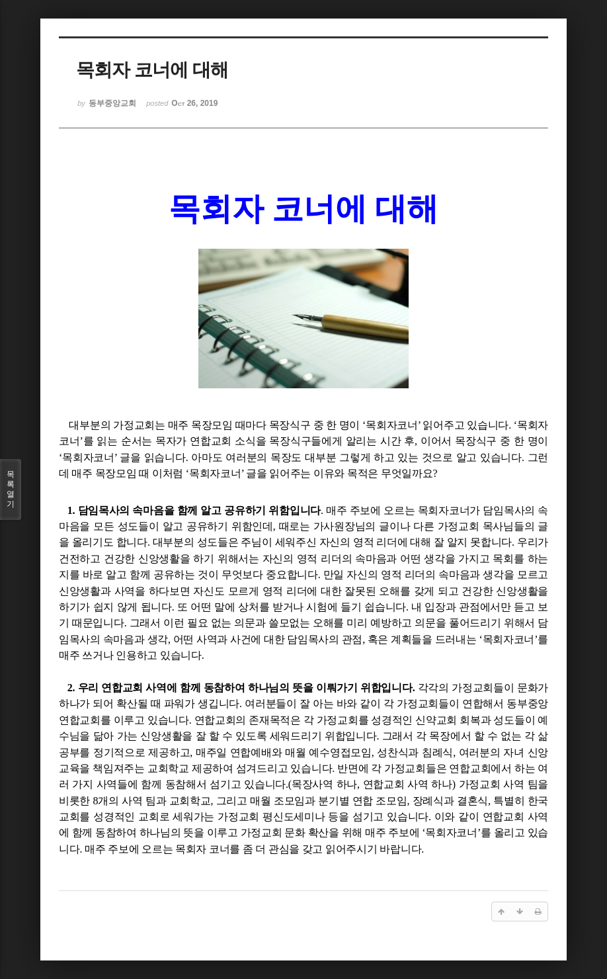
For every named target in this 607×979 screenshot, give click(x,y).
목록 (11, 489)
